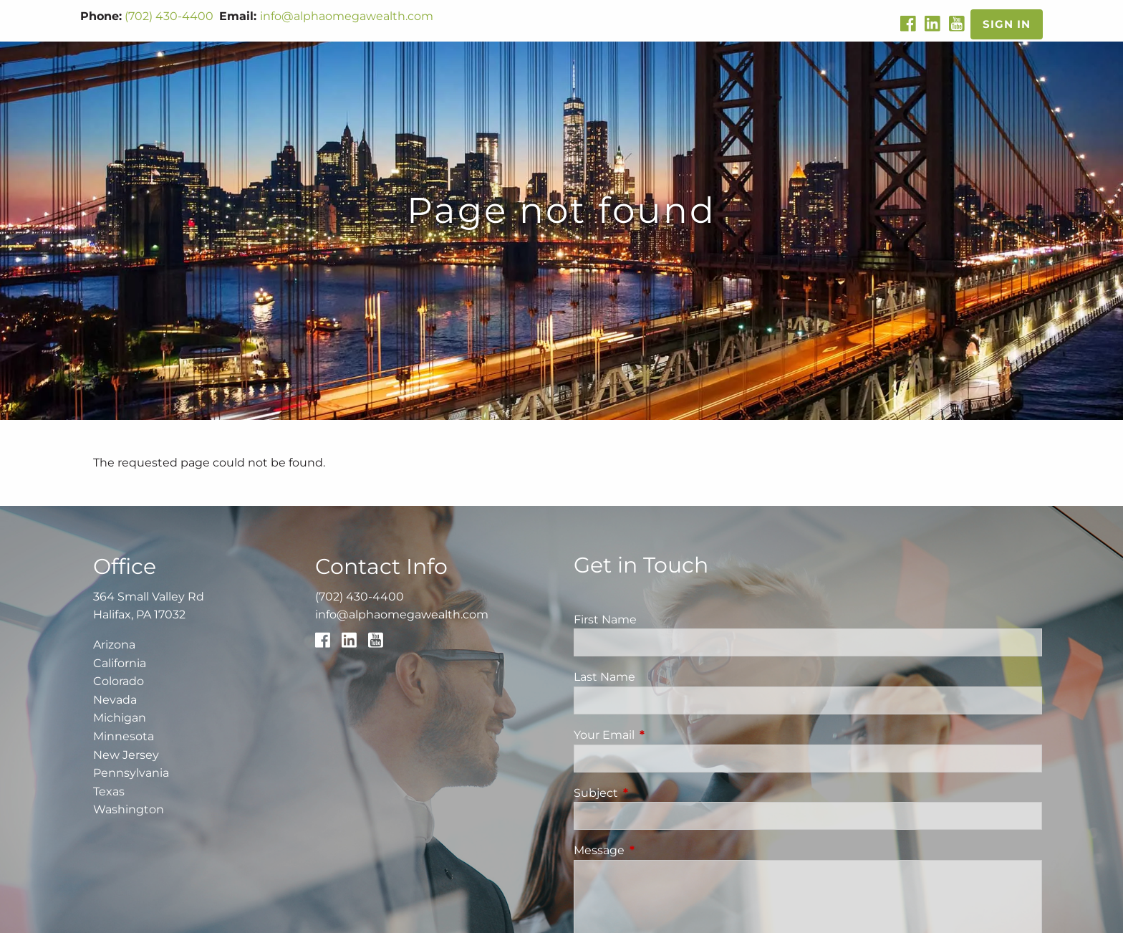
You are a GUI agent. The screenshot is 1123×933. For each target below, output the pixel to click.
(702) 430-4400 (169, 16)
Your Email (664, 735)
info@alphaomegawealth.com (346, 16)
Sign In (1007, 24)
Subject (656, 793)
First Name (605, 619)
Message (659, 850)
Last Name (604, 677)
